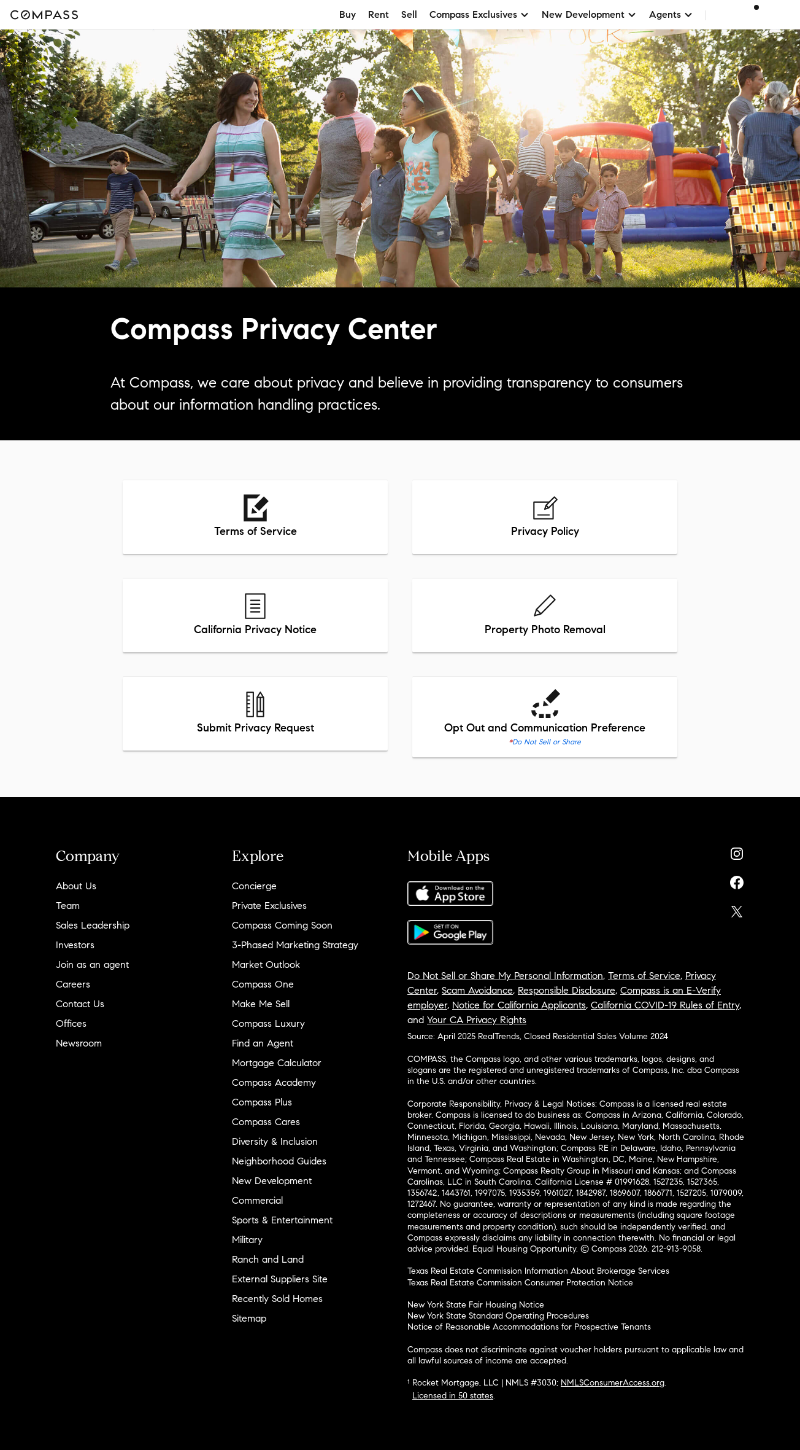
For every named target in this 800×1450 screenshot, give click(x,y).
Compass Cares (266, 1122)
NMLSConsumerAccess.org (612, 1383)
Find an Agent (262, 1043)
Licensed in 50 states (452, 1395)
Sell (409, 14)
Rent (378, 14)
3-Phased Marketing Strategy (295, 945)
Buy (347, 14)
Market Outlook (266, 964)
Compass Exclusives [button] (479, 14)
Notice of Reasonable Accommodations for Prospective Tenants (529, 1327)
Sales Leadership (92, 925)
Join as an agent (92, 964)
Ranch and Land (268, 1259)
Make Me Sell (261, 1004)
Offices (71, 1023)
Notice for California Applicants (519, 1005)
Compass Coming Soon (282, 925)
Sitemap (249, 1318)
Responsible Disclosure (566, 990)
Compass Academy (274, 1082)
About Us (76, 886)
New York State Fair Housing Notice (475, 1305)
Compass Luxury (268, 1023)
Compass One (263, 984)
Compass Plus (262, 1102)
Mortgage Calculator (276, 1063)
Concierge (254, 886)
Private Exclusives (269, 905)
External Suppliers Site (280, 1279)
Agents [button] (671, 14)
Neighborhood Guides (279, 1161)
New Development (272, 1181)
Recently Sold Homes (277, 1298)
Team (68, 905)
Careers (73, 984)
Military (247, 1239)
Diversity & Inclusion (275, 1141)
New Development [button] (589, 14)
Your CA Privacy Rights (476, 1020)
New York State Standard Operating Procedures (498, 1316)
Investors (75, 945)
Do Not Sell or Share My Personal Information (505, 975)
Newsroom (79, 1043)
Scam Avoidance (477, 990)
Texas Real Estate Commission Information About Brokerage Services (538, 1271)
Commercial (257, 1200)
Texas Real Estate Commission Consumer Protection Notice (520, 1282)
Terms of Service (644, 975)
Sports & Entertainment (282, 1220)
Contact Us (80, 1004)
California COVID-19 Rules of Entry (665, 1005)
